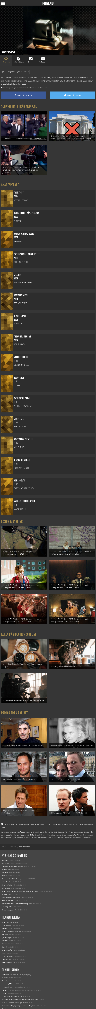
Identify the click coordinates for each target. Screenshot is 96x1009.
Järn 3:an (5, 930)
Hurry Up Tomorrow (8, 890)
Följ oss (4, 976)
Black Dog (5, 849)
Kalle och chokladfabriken (10, 921)
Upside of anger (7, 952)
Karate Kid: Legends (8, 899)
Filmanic (4, 979)
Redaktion (5, 970)
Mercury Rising (39, 81)
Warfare (4, 865)
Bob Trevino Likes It (8, 853)
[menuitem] (4, 836)
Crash (3, 936)
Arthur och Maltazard (74, 81)
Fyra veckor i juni (7, 949)
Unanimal (5, 862)
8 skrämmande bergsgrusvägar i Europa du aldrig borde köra (20, 995)
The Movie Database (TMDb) (60, 822)
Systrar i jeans (6, 933)
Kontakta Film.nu (7, 967)
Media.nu (5, 1001)
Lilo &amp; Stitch (7, 896)
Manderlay (5, 924)
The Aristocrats (6, 914)
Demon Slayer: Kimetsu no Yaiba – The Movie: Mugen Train (20, 881)
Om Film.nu (5, 964)
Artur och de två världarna (16, 81)
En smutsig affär (7, 939)
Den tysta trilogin (7, 877)
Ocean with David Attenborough (12, 868)
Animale (4, 884)
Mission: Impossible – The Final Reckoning (15, 893)
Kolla (3, 992)
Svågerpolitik (6, 1004)
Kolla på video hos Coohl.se (18, 629)
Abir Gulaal (5, 871)
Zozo (3, 942)
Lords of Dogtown (7, 946)
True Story (55, 81)
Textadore (5, 998)
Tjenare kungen (7, 927)
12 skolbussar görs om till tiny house (13, 986)
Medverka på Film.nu (8, 973)
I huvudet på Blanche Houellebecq (12, 856)
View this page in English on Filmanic (15, 72)
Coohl (4, 983)
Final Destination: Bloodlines (11, 887)
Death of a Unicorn (7, 874)
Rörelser (4, 859)
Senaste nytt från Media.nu (19, 106)
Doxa (3, 911)
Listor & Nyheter (12, 519)
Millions (4, 918)
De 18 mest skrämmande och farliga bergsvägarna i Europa (20, 989)
